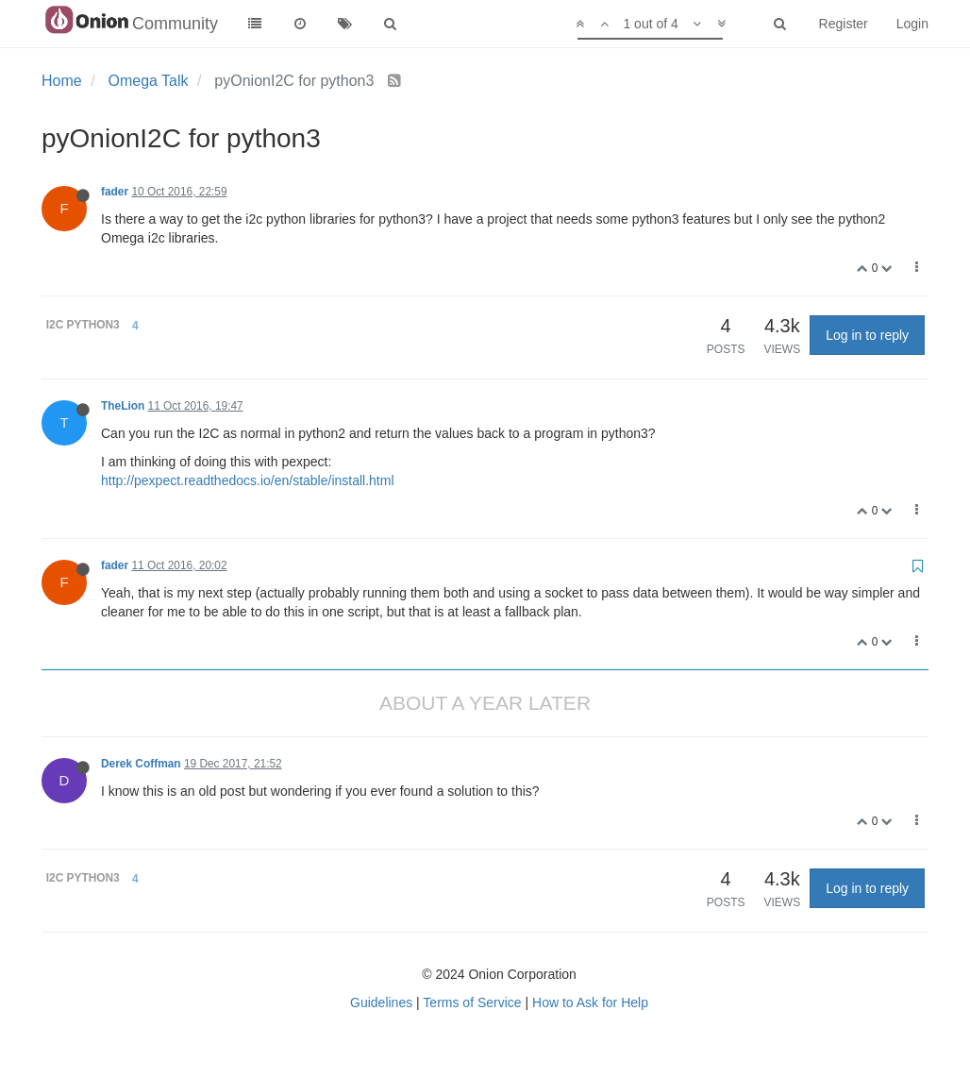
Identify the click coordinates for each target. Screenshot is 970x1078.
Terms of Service (472, 1002)
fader (114, 191)
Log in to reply (867, 335)
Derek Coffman (141, 763)
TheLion (122, 406)
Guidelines (381, 1002)
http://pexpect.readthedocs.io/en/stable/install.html (247, 480)
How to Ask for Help (590, 1002)
